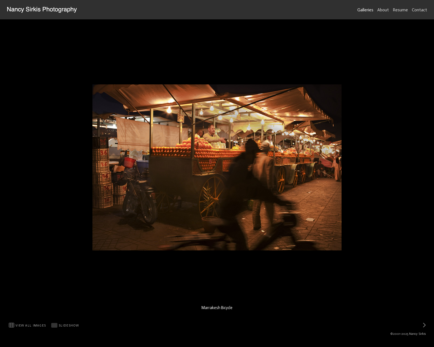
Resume (400, 9)
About (383, 9)
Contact (419, 9)
